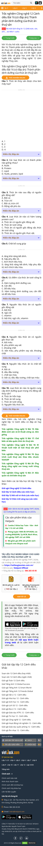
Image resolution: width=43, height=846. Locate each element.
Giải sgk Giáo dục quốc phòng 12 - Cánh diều (21, 727)
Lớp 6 (23, 760)
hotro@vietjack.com (16, 811)
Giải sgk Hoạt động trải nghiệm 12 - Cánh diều (21, 723)
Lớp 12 (23, 8)
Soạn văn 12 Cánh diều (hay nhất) (16, 673)
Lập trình (30, 765)
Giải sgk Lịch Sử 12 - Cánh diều (15, 705)
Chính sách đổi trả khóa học (12, 785)
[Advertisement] (21, 115)
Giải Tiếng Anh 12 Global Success (16, 684)
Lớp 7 (29, 760)
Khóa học (30, 744)
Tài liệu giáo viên (10, 744)
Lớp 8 (34, 760)
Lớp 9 (4, 765)
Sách (28, 740)
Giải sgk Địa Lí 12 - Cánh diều (14, 709)
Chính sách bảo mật (9, 778)
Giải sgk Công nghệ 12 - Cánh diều (16, 719)
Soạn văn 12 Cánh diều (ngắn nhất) (17, 677)
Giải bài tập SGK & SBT (12, 740)
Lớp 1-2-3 (5, 760)
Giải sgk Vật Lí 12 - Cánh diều (14, 694)
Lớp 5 (18, 760)
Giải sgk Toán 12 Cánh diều (13, 680)
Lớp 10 (9, 765)
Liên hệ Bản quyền (9, 792)
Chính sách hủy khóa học (11, 788)
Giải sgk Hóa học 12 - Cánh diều (15, 698)
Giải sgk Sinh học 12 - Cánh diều (15, 702)
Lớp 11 (13, 8)
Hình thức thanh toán (10, 781)
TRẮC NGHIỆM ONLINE (15, 78)
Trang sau (34, 38)
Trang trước (9, 38)
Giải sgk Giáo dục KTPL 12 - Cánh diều (18, 712)
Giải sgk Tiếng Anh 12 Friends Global (17, 691)
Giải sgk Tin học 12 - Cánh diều (15, 716)
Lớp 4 (12, 760)
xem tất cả (21, 597)
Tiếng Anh (6, 769)
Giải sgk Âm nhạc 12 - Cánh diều (15, 730)
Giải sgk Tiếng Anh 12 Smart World (16, 687)
